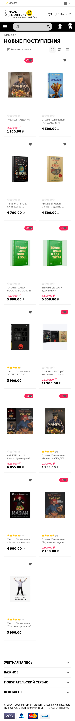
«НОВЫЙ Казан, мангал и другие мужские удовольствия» (52, 205)
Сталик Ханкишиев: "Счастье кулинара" (19, 625)
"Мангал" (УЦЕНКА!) (19, 119)
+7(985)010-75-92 (58, 14)
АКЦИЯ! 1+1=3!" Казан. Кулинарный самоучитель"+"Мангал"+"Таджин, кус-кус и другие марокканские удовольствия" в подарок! (20, 457)
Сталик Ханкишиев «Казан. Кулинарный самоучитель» (19, 541)
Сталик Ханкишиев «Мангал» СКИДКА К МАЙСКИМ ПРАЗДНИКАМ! (54, 457)
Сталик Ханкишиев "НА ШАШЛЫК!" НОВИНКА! (53, 121)
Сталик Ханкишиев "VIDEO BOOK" (18, 373)
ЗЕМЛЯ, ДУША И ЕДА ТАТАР (52, 289)
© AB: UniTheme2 (58, 707)
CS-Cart (19, 707)
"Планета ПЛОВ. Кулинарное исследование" (17, 205)
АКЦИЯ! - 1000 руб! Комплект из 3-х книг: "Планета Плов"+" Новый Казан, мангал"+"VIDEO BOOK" (54, 373)
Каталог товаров (5, 26)
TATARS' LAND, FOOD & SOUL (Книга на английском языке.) (20, 289)
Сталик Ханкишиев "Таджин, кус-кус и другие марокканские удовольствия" (54, 541)
